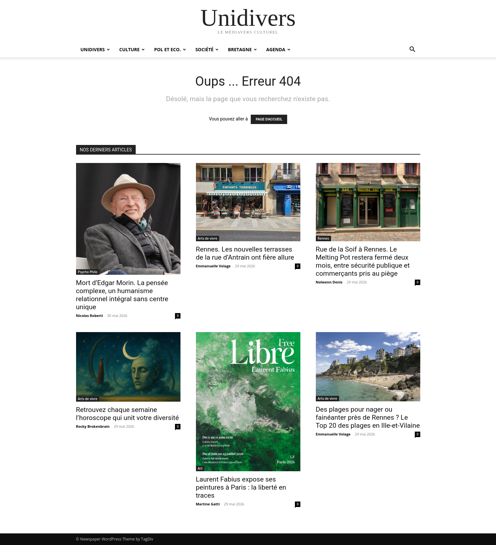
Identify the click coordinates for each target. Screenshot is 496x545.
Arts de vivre (207, 238)
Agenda (278, 49)
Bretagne (242, 49)
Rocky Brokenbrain (93, 426)
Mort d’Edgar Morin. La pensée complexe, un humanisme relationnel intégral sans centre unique (122, 295)
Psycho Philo (88, 272)
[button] (412, 50)
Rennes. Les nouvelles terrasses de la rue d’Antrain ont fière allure (245, 253)
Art (200, 468)
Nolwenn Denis (329, 282)
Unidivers (95, 49)
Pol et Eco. (170, 49)
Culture (132, 49)
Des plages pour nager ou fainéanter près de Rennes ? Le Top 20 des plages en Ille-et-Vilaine (368, 417)
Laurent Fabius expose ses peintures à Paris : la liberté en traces (241, 487)
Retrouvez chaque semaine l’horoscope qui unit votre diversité (127, 414)
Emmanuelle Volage (213, 265)
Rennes (323, 238)
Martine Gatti (208, 504)
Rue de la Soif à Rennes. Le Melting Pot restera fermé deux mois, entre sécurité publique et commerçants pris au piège (363, 261)
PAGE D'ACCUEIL (269, 119)
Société (207, 49)
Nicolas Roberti (89, 315)
